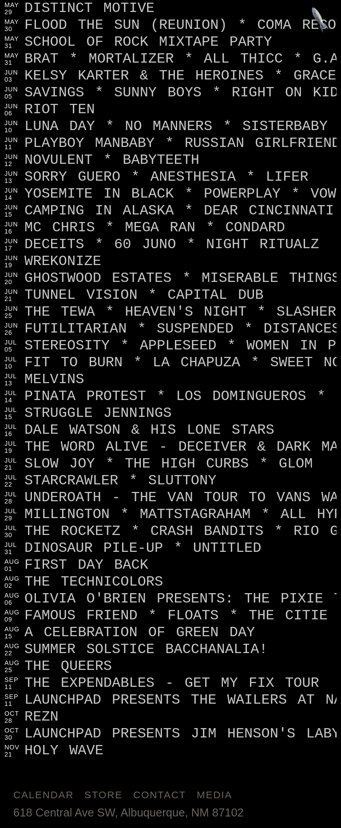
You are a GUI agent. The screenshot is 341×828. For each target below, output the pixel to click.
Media (214, 794)
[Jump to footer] (320, 20)
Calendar (43, 794)
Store (103, 794)
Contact (159, 794)
